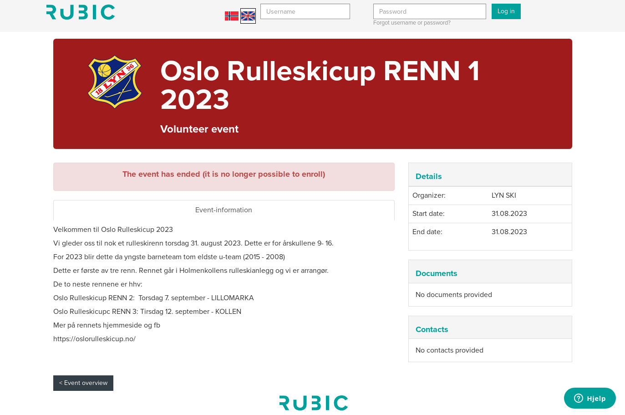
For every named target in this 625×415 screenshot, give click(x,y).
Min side (80, 12)
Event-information (223, 210)
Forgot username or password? (412, 22)
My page (313, 402)
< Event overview (83, 383)
